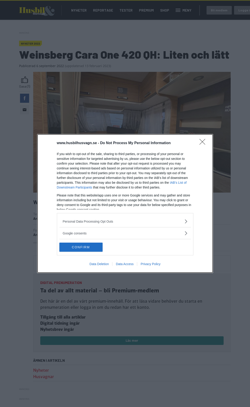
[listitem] (125, 221)
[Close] (203, 143)
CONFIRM (81, 247)
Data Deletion (99, 264)
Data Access (125, 264)
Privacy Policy (150, 264)
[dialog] (125, 203)
